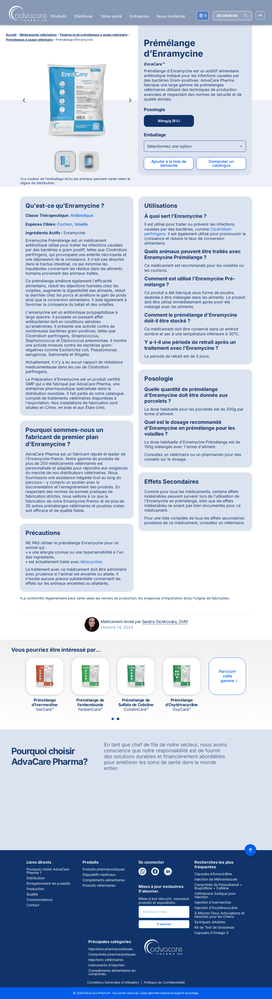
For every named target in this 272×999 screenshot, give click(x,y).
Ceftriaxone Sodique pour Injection (215, 895)
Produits (59, 16)
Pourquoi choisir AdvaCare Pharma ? (48, 871)
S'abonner (164, 924)
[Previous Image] (24, 100)
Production (35, 889)
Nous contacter (171, 16)
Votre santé (111, 16)
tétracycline (91, 561)
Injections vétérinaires (105, 959)
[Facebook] (155, 871)
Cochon (64, 224)
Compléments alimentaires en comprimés (112, 972)
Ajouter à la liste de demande (168, 163)
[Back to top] (250, 850)
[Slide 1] (112, 719)
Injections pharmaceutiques (110, 949)
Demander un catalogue (221, 163)
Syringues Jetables (209, 922)
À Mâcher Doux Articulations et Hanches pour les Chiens (219, 914)
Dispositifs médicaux (99, 874)
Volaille (81, 224)
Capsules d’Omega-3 (211, 932)
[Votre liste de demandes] (202, 16)
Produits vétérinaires (98, 885)
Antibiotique (81, 215)
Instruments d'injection (106, 965)
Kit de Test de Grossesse (214, 927)
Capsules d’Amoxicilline (213, 874)
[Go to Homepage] (26, 13)
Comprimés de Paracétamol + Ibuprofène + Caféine (218, 886)
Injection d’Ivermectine (212, 902)
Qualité (32, 894)
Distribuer (83, 16)
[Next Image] (130, 100)
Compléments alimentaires (103, 880)
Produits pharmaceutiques (103, 869)
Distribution (36, 878)
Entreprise (139, 16)
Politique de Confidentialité (164, 982)
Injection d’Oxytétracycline (215, 907)
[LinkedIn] (168, 871)
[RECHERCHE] (232, 16)
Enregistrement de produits (48, 883)
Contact (33, 905)
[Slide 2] (118, 719)
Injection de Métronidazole (215, 879)
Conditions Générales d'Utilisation (113, 982)
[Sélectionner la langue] (260, 15)
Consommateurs (40, 899)
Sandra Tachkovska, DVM (165, 621)
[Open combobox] (195, 146)
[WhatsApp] (142, 871)
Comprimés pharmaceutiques (112, 954)
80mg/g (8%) (169, 121)
